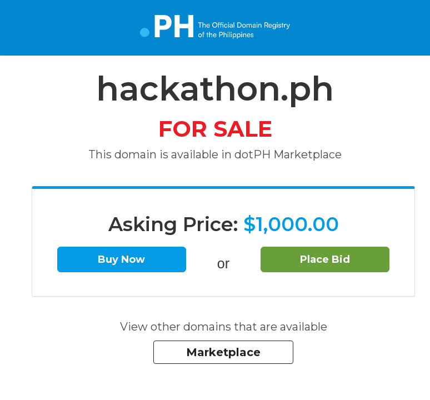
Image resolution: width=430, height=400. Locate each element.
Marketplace (223, 352)
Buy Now (121, 259)
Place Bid (325, 259)
